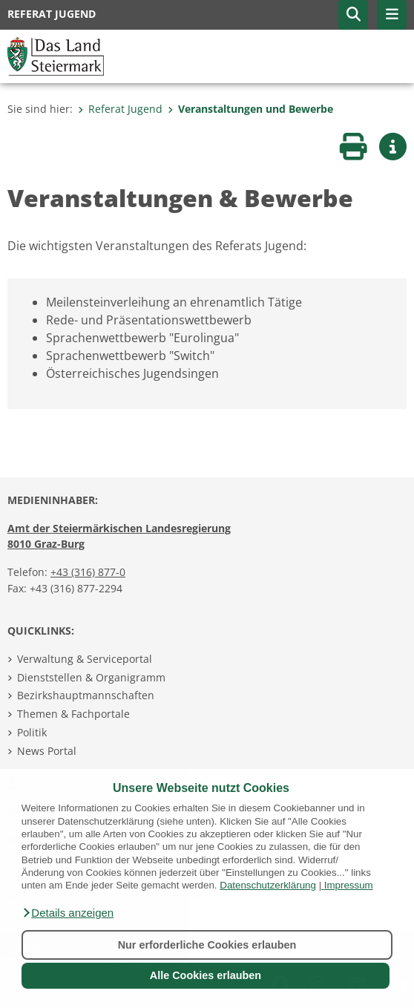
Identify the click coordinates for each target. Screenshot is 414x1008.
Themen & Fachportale (73, 714)
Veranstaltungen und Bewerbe (250, 109)
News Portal (46, 751)
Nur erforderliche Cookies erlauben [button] (207, 945)
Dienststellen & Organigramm (91, 677)
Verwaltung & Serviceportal (84, 659)
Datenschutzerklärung (268, 885)
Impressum (348, 885)
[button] (68, 913)
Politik (32, 732)
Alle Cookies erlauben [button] (205, 975)
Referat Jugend (120, 109)
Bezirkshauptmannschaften (85, 695)
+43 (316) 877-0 (87, 572)
